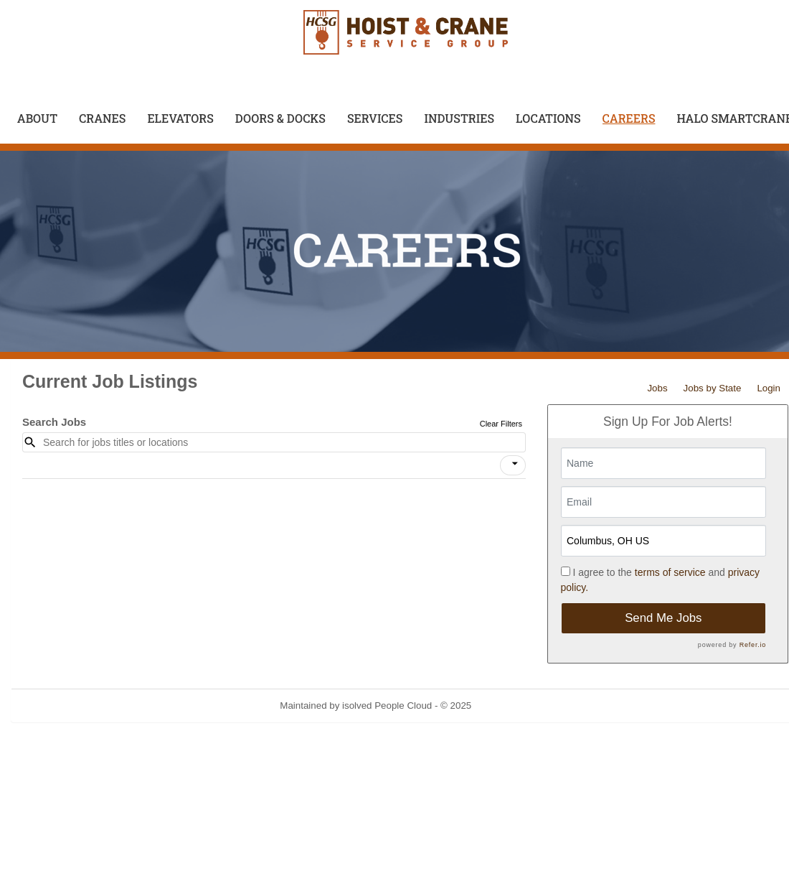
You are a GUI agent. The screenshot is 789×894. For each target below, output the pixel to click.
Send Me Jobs (663, 618)
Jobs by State (713, 388)
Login (768, 388)
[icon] (515, 464)
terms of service (670, 572)
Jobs (657, 388)
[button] (513, 465)
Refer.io (753, 644)
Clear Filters (501, 423)
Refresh (514, 705)
